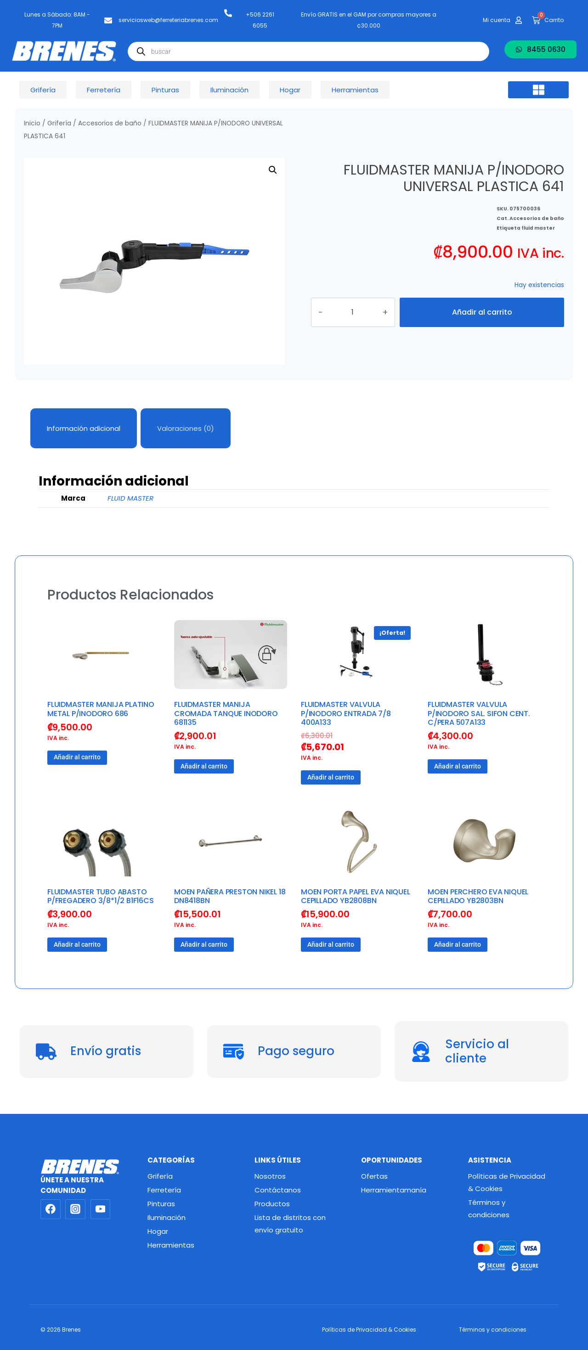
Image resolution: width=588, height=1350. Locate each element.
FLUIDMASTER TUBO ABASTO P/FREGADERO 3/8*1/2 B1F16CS (100, 896)
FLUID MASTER (130, 498)
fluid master (538, 219)
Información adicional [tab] (83, 428)
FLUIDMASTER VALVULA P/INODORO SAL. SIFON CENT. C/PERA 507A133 (479, 713)
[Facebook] (50, 1209)
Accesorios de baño (109, 123)
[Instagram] (75, 1209)
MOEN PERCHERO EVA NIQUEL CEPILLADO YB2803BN (478, 896)
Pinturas (161, 1204)
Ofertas (374, 1176)
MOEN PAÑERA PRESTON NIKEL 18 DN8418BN (229, 896)
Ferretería (164, 1190)
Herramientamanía (393, 1190)
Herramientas (170, 1245)
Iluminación (166, 1217)
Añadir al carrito (482, 312)
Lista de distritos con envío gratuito (290, 1224)
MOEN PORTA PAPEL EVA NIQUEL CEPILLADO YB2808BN (355, 896)
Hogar (157, 1231)
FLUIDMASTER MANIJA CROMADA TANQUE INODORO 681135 (226, 713)
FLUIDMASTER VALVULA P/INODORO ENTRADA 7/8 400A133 (346, 713)
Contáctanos (277, 1190)
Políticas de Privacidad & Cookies (506, 1182)
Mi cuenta (496, 20)
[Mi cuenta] (518, 20)
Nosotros (270, 1176)
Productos (272, 1204)
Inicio (32, 123)
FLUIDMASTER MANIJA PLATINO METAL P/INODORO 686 (100, 708)
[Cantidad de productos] (361, 312)
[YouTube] (100, 1209)
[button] (538, 90)
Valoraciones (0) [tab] (185, 428)
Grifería (59, 123)
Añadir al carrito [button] (77, 757)
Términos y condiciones (488, 1208)
